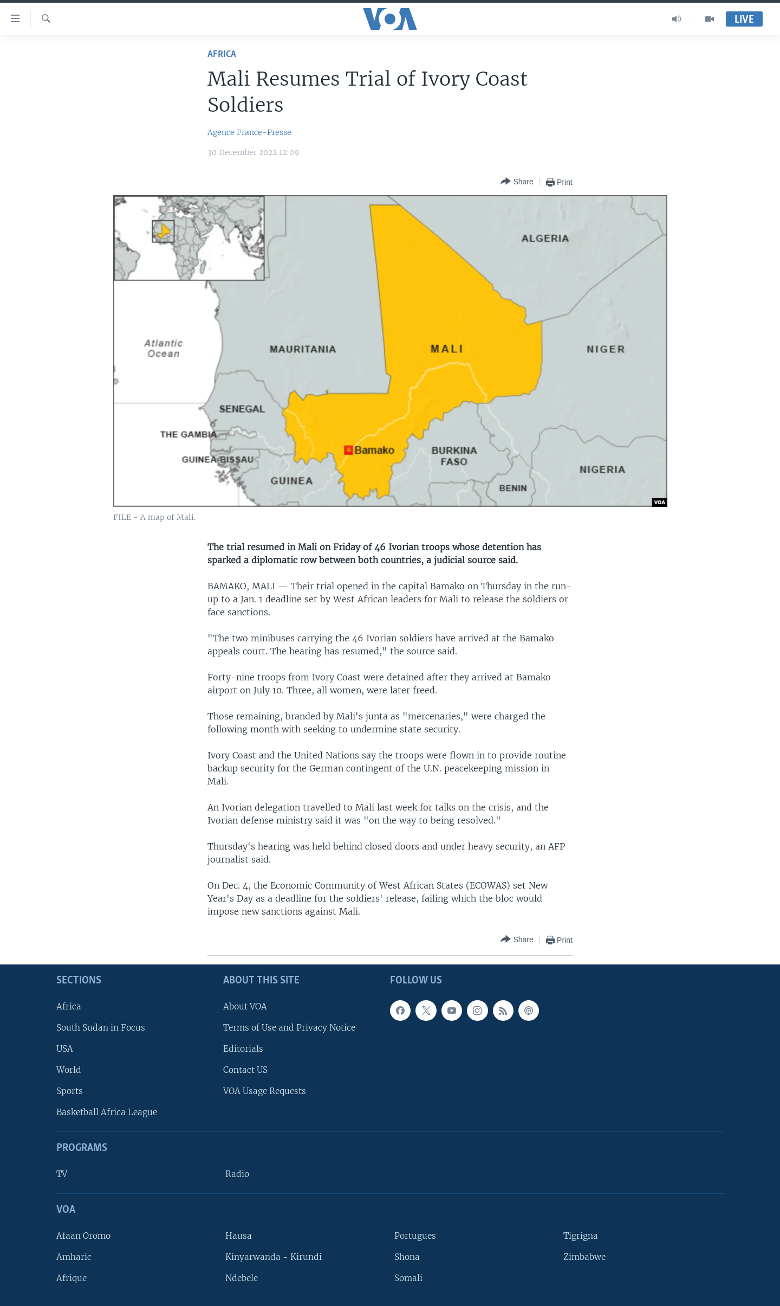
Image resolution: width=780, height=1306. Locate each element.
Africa (221, 54)
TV (61, 1174)
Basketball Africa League (106, 1113)
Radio (237, 1174)
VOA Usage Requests (264, 1091)
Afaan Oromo (83, 1236)
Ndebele (241, 1278)
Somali (408, 1278)
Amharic (74, 1257)
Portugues (415, 1236)
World (68, 1070)
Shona (407, 1257)
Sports (69, 1091)
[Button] (516, 182)
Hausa (238, 1236)
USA (64, 1049)
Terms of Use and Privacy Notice (289, 1027)
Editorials (243, 1049)
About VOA (245, 1006)
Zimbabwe (584, 1257)
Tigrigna (580, 1236)
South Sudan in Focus (100, 1027)
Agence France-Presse (249, 132)
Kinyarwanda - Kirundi (273, 1257)
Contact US (245, 1070)
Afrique (71, 1278)
